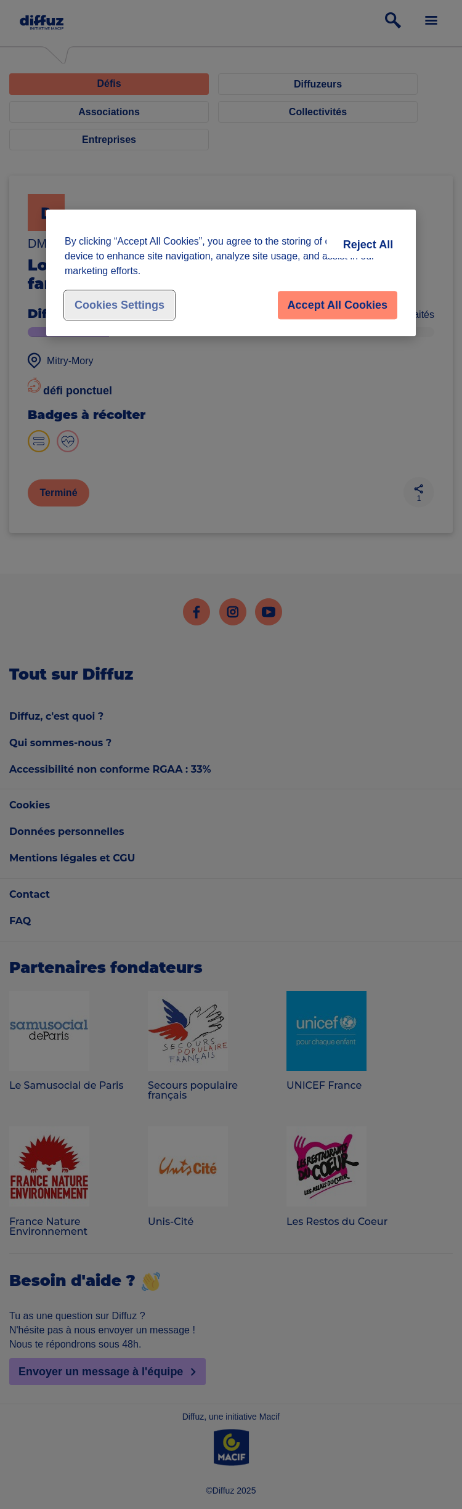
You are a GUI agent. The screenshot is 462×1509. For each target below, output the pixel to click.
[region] (231, 273)
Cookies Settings (119, 305)
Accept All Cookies (337, 305)
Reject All (368, 245)
